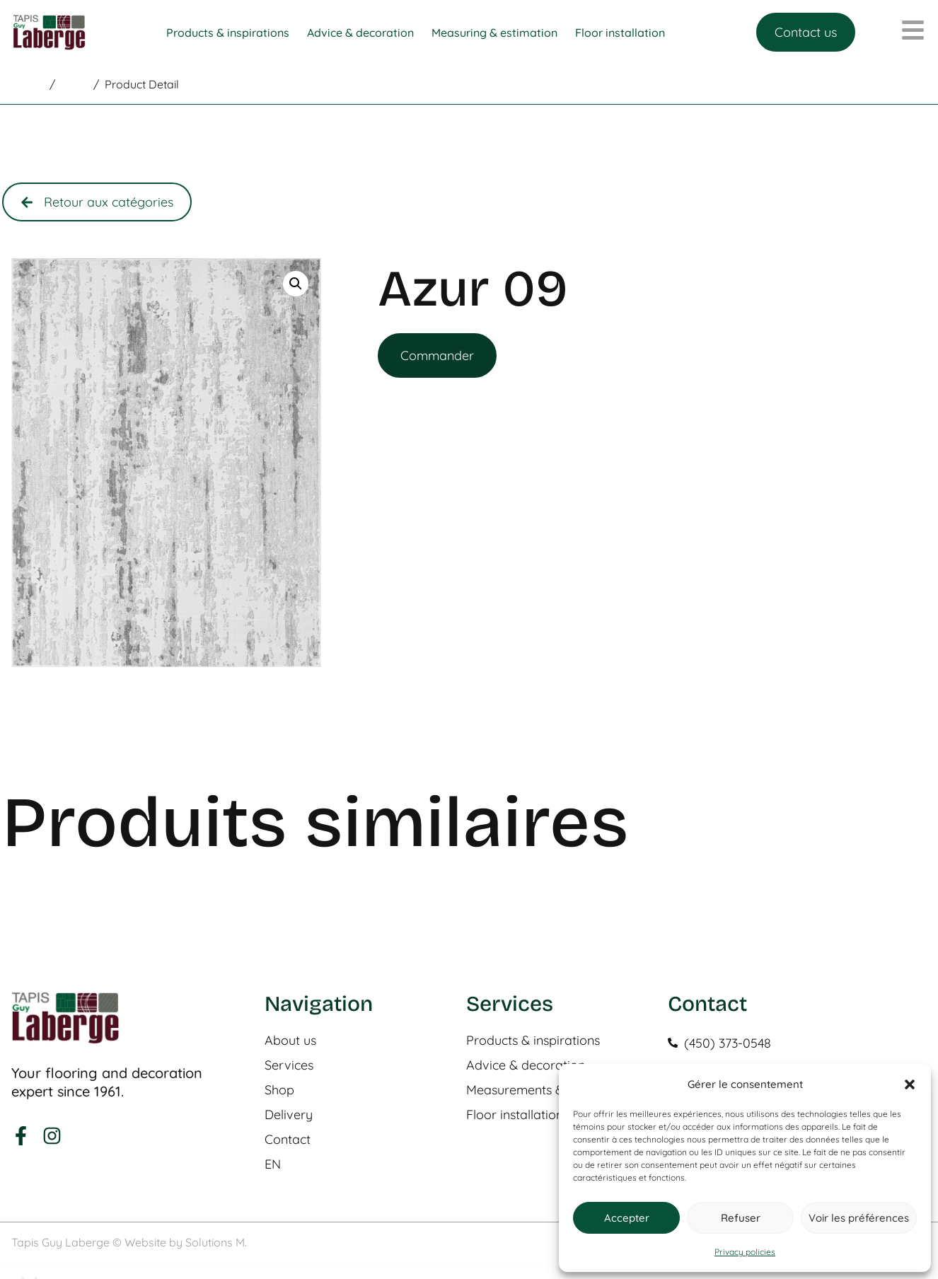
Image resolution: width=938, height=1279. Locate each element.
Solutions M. (216, 1242)
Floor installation (514, 1115)
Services (289, 1065)
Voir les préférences (859, 1218)
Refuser (740, 1218)
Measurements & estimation (547, 1090)
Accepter (626, 1218)
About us (290, 1041)
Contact (288, 1140)
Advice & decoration (525, 1065)
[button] (910, 1084)
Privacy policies (744, 1251)
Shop (279, 1090)
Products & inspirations (533, 1041)
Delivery (289, 1115)
